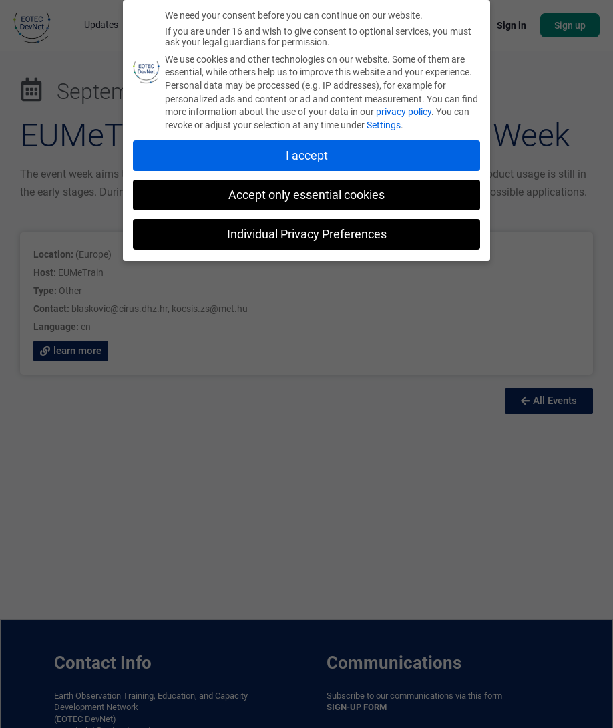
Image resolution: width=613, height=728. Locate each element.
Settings (384, 125)
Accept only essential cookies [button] (306, 195)
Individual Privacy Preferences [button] (307, 234)
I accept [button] (307, 155)
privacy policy (403, 111)
